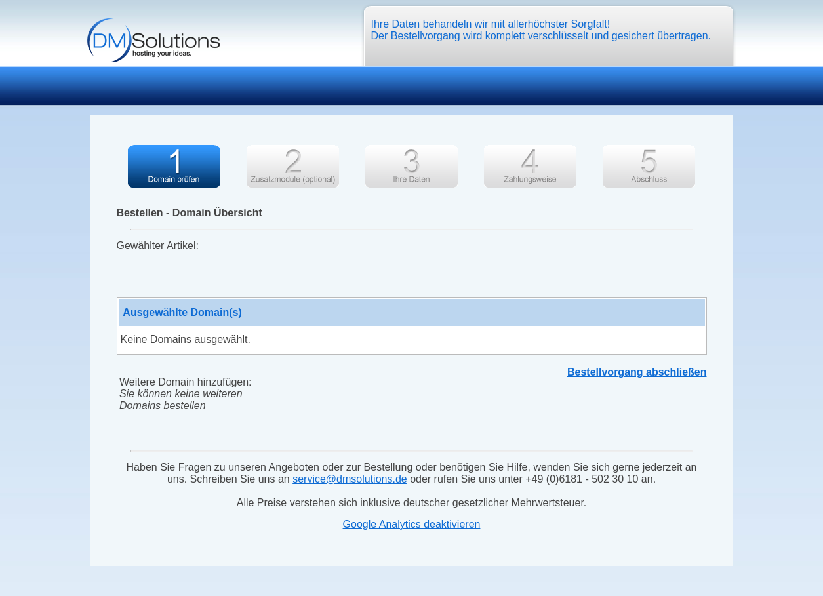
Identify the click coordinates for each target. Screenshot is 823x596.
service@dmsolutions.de (349, 479)
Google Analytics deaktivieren (412, 524)
